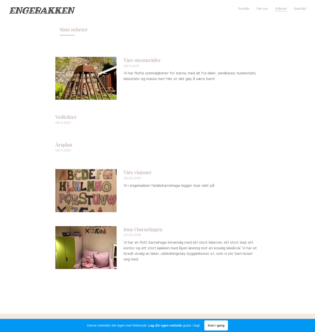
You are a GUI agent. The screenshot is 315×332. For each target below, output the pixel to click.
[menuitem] (286, 8)
